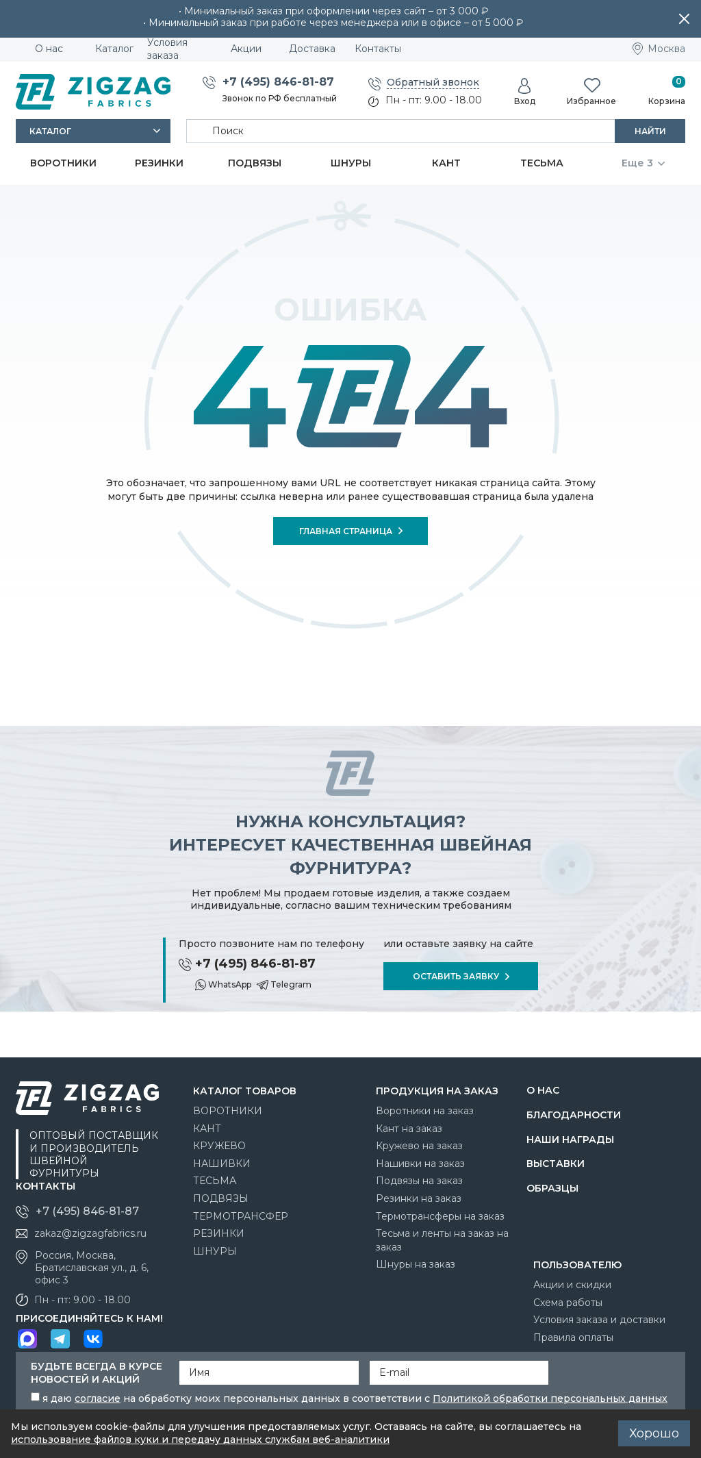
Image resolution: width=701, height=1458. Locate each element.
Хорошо (654, 1433)
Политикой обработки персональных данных (550, 1398)
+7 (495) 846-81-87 (278, 81)
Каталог (50, 131)
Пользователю (577, 1265)
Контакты (45, 1186)
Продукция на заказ (437, 1091)
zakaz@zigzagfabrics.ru (90, 1233)
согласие (97, 1398)
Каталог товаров (244, 1091)
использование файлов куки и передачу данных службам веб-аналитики (200, 1439)
